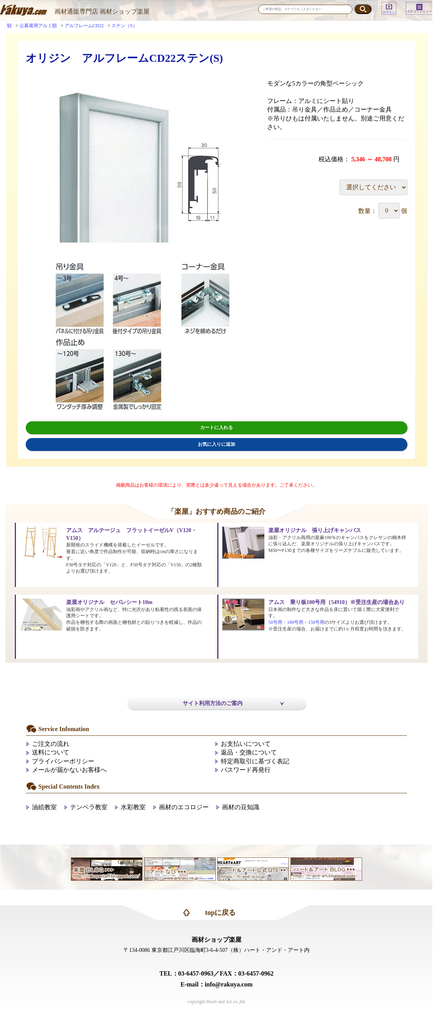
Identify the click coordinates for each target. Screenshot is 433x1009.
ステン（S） (124, 25)
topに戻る (220, 912)
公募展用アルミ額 (38, 25)
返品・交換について (249, 752)
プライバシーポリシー (63, 761)
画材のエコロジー (184, 807)
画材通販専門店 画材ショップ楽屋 (102, 11)
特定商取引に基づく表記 (255, 761)
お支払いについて (246, 743)
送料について (50, 752)
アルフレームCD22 (84, 25)
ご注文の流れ (50, 743)
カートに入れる (216, 427)
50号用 (275, 622)
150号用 (316, 622)
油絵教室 (44, 807)
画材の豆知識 (240, 807)
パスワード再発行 (246, 769)
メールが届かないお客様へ (69, 769)
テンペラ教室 (88, 807)
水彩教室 (133, 807)
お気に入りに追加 (216, 444)
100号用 (295, 622)
